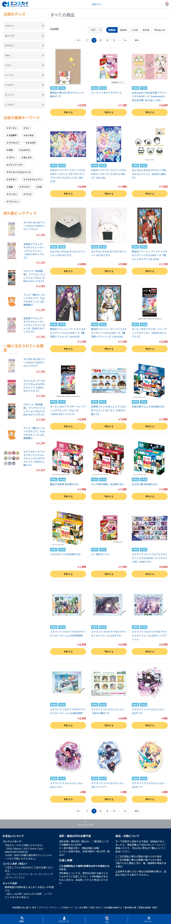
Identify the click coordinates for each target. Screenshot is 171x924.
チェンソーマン (16, 164)
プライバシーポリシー (49, 907)
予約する (68, 112)
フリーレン (14, 201)
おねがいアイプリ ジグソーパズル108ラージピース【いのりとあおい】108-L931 (108, 173)
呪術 (11, 150)
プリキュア (14, 142)
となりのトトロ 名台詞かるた (65, 554)
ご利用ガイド (67, 907)
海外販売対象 (130, 907)
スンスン (13, 194)
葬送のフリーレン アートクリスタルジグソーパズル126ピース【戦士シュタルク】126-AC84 (149, 255)
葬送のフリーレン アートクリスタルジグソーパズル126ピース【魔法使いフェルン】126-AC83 (68, 332)
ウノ (28, 127)
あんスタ (28, 157)
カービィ (13, 127)
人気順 (134, 30)
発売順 (145, 30)
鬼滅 (11, 186)
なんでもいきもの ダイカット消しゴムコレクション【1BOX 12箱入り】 (149, 173)
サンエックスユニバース (20, 172)
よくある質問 (81, 907)
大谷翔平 (13, 135)
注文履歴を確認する (113, 907)
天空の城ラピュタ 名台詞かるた (148, 406)
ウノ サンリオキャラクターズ (106, 92)
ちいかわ (30, 135)
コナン (12, 157)
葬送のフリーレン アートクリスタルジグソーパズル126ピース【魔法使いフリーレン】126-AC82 (108, 332)
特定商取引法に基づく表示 (24, 907)
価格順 (123, 30)
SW (40, 186)
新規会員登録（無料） (149, 907)
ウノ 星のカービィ (100, 554)
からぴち (32, 142)
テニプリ (26, 186)
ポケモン (13, 179)
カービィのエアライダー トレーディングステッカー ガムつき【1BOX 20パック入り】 (68, 410)
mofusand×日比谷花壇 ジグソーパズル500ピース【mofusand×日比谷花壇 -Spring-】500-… (149, 96)
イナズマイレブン (34, 179)
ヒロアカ (26, 150)
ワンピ (29, 194)
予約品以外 (159, 30)
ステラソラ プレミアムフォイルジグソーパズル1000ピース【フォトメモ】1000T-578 (149, 557)
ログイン (96, 4)
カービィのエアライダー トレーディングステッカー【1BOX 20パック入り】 (149, 332)
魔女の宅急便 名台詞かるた (64, 484)
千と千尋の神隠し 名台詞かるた (107, 484)
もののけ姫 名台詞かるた (145, 484)
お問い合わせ (96, 907)
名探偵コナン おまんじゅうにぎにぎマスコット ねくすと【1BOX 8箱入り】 (109, 410)
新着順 (111, 30)
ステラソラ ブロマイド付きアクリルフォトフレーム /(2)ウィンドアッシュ (149, 635)
